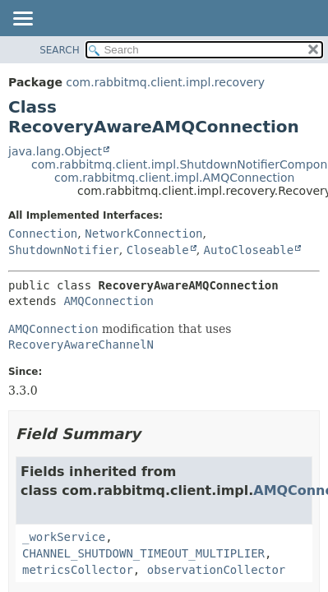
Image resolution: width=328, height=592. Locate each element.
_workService (63, 536)
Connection (42, 233)
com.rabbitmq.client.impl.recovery (165, 82)
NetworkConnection (143, 233)
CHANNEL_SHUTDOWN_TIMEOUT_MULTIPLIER (143, 553)
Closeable (158, 250)
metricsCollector (77, 569)
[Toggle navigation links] (22, 19)
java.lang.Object (55, 151)
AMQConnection (108, 301)
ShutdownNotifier (63, 250)
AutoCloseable (249, 250)
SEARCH (59, 50)
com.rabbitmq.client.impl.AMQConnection (174, 177)
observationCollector (216, 569)
